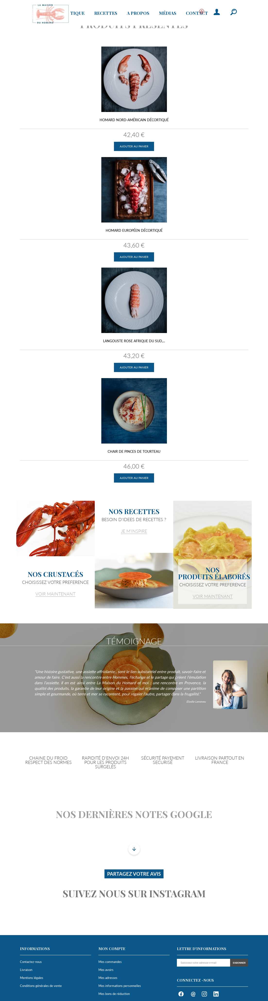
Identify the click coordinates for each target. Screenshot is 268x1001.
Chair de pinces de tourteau (134, 451)
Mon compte (111, 948)
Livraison (26, 970)
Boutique (73, 13)
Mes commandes (110, 962)
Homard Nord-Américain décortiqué (134, 120)
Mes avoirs (105, 970)
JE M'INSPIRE (134, 531)
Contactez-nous (31, 962)
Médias (167, 13)
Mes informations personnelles (119, 986)
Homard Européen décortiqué (134, 230)
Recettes (105, 13)
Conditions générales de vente (41, 986)
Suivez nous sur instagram (134, 893)
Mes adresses (107, 978)
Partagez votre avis (134, 874)
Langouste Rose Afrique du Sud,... (134, 341)
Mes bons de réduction (114, 994)
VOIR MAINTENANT (55, 593)
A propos (138, 13)
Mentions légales (31, 978)
